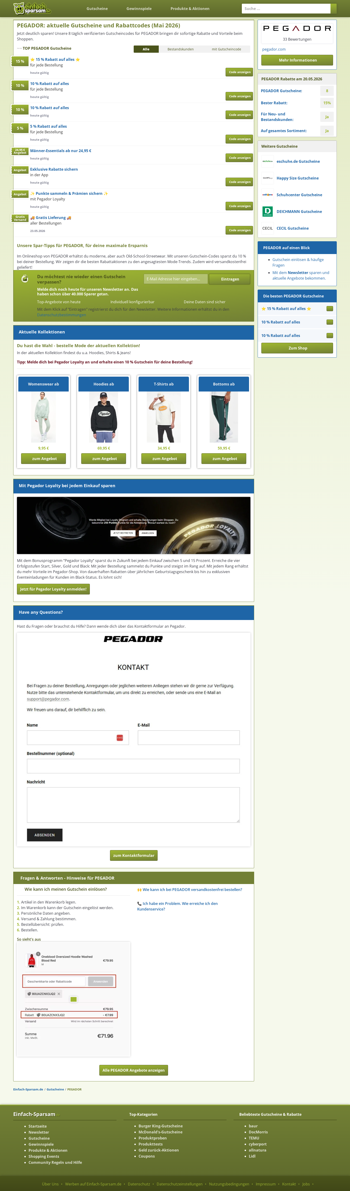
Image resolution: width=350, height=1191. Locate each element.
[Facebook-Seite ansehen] (332, 47)
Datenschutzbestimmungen (61, 314)
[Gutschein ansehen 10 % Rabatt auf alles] (330, 322)
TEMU (254, 1138)
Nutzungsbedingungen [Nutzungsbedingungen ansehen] (229, 1184)
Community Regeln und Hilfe (55, 1162)
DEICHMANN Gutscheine (299, 211)
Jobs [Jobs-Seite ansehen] (306, 1184)
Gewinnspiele (139, 8)
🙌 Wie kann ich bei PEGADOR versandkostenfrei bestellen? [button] (189, 889)
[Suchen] (334, 8)
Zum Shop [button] (298, 348)
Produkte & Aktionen (48, 1150)
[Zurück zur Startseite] (66, 5)
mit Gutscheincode (226, 49)
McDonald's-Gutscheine (160, 1132)
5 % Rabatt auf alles (48, 126)
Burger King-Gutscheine (161, 1126)
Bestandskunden (181, 49)
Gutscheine (97, 8)
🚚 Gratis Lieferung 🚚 (50, 217)
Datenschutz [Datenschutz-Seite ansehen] (139, 1184)
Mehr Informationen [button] (298, 60)
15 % (20, 61)
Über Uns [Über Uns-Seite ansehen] (50, 1184)
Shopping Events (44, 1156)
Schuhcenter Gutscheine (299, 194)
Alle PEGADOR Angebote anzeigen (134, 1070)
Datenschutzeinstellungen (180, 1184)
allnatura (257, 1150)
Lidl (252, 1156)
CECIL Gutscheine (293, 228)
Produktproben (153, 1138)
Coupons (147, 1156)
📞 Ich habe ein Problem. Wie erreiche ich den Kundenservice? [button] (177, 906)
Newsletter (39, 1132)
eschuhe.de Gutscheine (298, 161)
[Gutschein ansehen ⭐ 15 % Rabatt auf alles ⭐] (330, 308)
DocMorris (258, 1132)
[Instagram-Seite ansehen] (329, 47)
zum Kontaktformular (133, 855)
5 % (20, 128)
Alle (146, 49)
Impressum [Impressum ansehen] (266, 1184)
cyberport (258, 1144)
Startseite (38, 1126)
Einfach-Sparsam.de (28, 1089)
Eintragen (230, 279)
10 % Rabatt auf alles (49, 83)
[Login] (227, 6)
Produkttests (151, 1144)
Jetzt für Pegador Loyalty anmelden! (53, 589)
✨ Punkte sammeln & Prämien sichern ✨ (69, 193)
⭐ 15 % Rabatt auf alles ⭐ (55, 59)
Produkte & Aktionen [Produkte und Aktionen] (190, 8)
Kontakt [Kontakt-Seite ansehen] (289, 1184)
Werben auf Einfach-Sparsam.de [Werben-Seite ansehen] (93, 1184)
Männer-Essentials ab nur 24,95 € (60, 150)
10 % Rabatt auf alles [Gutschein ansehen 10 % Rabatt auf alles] (280, 322)
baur (253, 1126)
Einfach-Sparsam (36, 1113)
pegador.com (274, 49)
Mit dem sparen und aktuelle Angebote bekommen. (300, 275)
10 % (20, 85)
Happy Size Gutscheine (298, 178)
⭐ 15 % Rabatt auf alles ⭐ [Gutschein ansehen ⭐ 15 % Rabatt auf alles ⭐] (286, 308)
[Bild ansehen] (73, 999)
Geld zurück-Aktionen (159, 1150)
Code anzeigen (240, 72)
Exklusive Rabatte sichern (54, 169)
